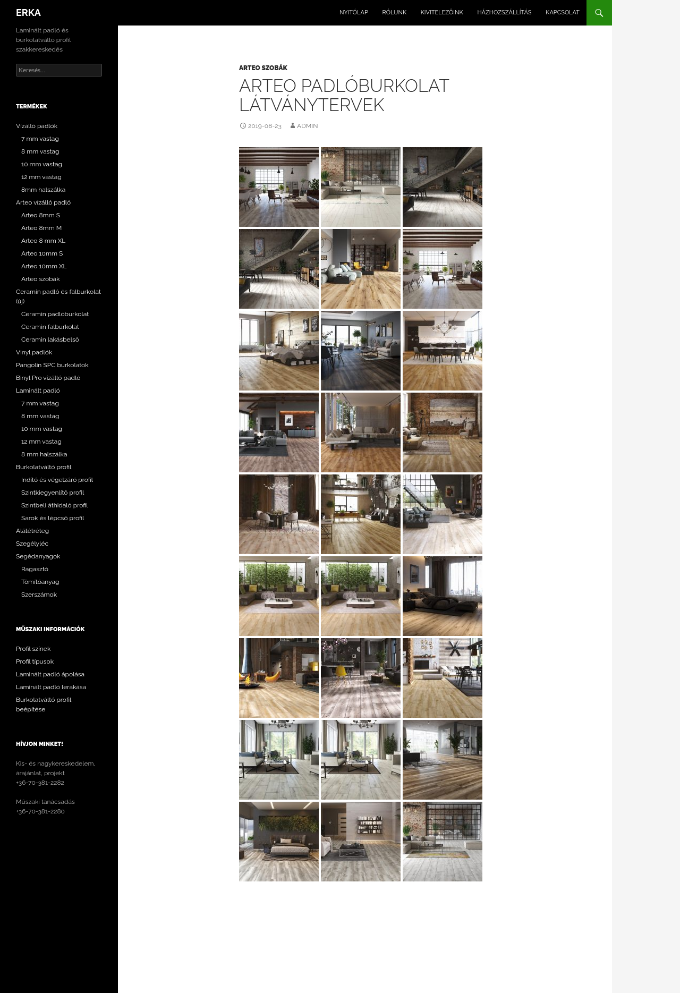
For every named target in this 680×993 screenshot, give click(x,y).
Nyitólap (353, 12)
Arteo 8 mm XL (43, 240)
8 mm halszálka (44, 454)
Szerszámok (39, 594)
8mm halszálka (43, 189)
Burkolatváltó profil (43, 467)
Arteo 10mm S (42, 253)
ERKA (28, 12)
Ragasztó (34, 569)
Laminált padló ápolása (50, 674)
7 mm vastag (40, 138)
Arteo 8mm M (41, 228)
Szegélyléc (32, 543)
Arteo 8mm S (40, 215)
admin (307, 126)
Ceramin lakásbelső (50, 339)
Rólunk (394, 12)
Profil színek (33, 648)
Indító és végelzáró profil (57, 479)
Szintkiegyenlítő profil (52, 492)
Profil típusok (35, 661)
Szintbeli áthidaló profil (54, 505)
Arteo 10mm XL (44, 266)
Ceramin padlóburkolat (55, 314)
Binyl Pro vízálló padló (48, 377)
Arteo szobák (263, 68)
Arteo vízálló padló (43, 202)
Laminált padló (38, 390)
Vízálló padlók (36, 126)
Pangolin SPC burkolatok (52, 365)
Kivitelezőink (442, 12)
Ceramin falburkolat (50, 326)
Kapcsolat (563, 12)
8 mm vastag (40, 151)
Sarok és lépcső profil (52, 518)
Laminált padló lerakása (51, 687)
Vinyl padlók (34, 352)
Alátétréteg (32, 530)
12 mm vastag (41, 177)
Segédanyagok (38, 556)
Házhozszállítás (504, 12)
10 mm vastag (41, 164)
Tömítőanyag (40, 581)
